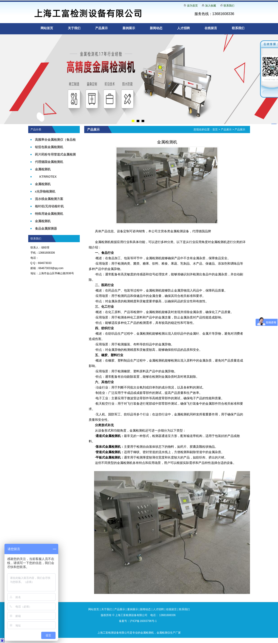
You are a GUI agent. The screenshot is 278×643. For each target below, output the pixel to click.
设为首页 (192, 5)
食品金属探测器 (46, 228)
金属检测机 (43, 169)
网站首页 (47, 28)
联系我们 (229, 5)
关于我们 (74, 28)
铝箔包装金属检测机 (49, 147)
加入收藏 (210, 5)
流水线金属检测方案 (49, 199)
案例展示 (129, 28)
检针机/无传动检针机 (49, 206)
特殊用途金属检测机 (49, 213)
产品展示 (101, 28)
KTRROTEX (48, 176)
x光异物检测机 (45, 191)
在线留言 (211, 28)
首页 (215, 129)
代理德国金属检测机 (49, 162)
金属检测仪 (163, 632)
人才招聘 (183, 28)
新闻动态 (156, 28)
